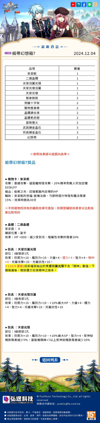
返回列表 (50, 360)
